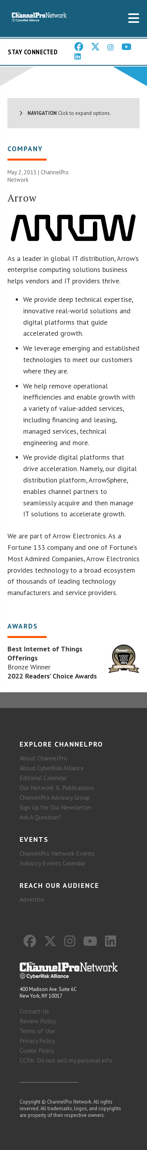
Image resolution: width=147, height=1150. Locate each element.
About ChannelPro (43, 758)
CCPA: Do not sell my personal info (66, 1060)
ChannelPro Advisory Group (55, 797)
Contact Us (34, 1011)
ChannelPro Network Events (57, 853)
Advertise (32, 899)
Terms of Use (37, 1031)
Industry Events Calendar (52, 863)
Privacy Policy (37, 1041)
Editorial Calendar (43, 778)
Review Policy (38, 1021)
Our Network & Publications (57, 787)
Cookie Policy (37, 1050)
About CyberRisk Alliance (52, 768)
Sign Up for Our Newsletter (56, 807)
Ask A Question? (40, 817)
